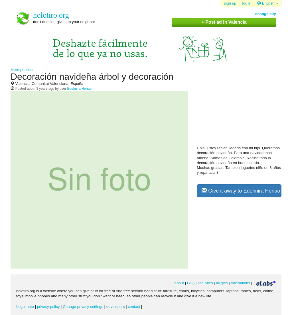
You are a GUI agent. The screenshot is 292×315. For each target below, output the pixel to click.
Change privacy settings (83, 306)
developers (115, 306)
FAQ (191, 283)
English (267, 3)
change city (265, 14)
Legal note (25, 306)
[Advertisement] (239, 108)
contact (134, 306)
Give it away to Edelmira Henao (241, 191)
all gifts (222, 283)
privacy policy (48, 306)
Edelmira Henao (79, 89)
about (179, 283)
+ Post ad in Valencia (224, 22)
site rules (205, 283)
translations (240, 283)
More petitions (22, 70)
